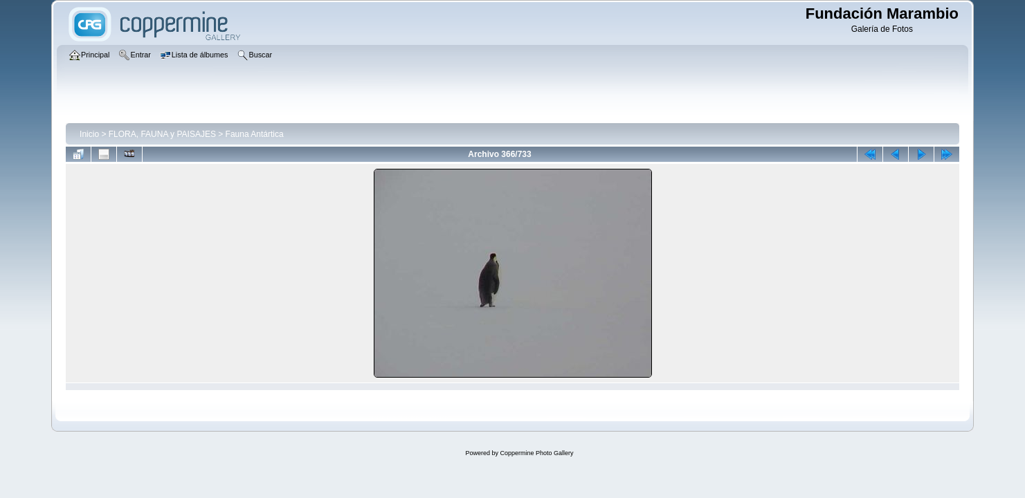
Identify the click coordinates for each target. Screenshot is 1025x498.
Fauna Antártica (255, 134)
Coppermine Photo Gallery (536, 453)
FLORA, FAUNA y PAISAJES (162, 134)
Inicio (89, 134)
